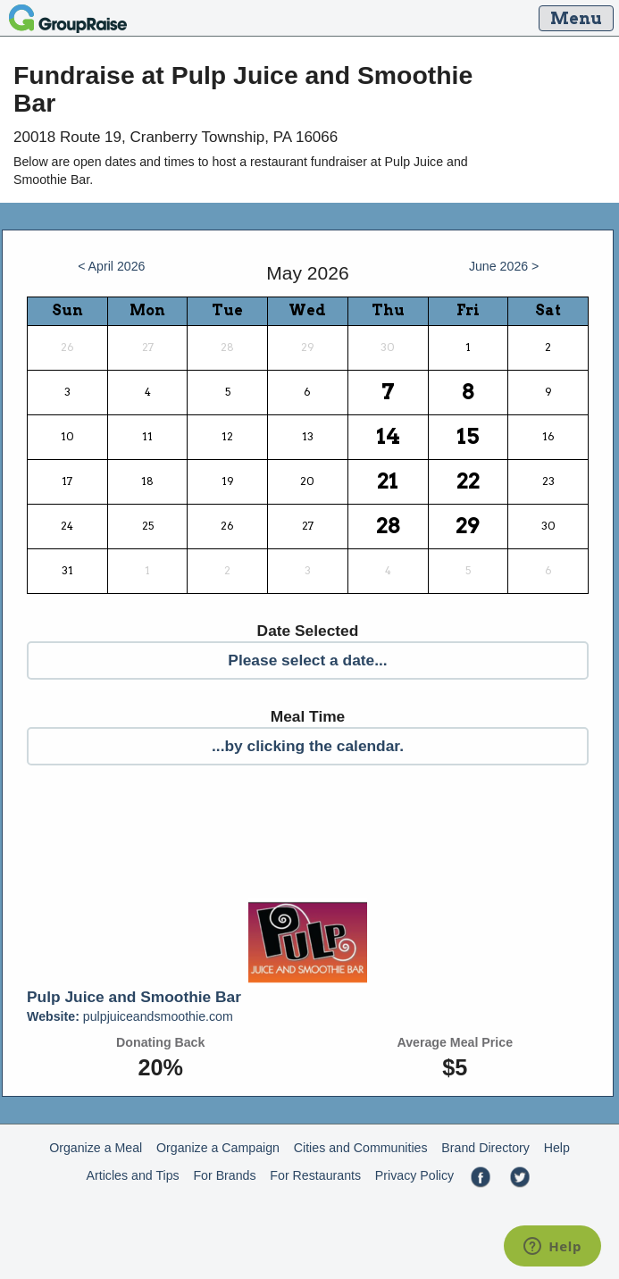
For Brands (224, 1175)
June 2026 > (504, 266)
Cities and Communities (361, 1148)
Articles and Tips (133, 1175)
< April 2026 (111, 266)
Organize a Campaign (218, 1148)
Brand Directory (485, 1148)
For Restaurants (315, 1175)
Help (557, 1148)
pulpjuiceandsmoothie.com (130, 1016)
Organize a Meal (95, 1148)
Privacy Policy (414, 1175)
